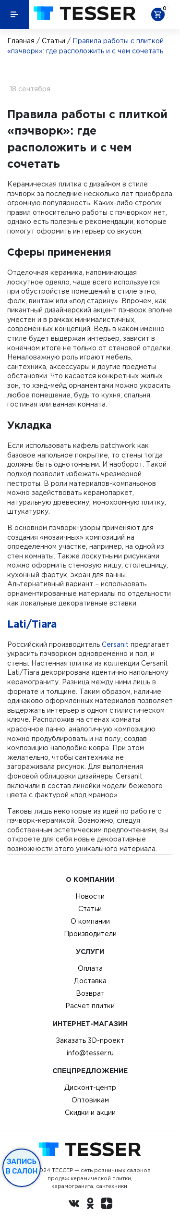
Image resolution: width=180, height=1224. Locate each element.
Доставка (90, 981)
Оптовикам (90, 1100)
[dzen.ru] (106, 1205)
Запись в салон (22, 1166)
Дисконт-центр (90, 1087)
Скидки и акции (90, 1112)
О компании (90, 921)
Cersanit (115, 644)
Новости (90, 896)
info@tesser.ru (90, 1053)
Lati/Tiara (32, 624)
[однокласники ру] (90, 1205)
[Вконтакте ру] (74, 1205)
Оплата (90, 968)
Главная (21, 41)
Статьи (53, 41)
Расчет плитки (90, 1006)
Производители (90, 934)
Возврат (90, 993)
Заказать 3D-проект (90, 1040)
